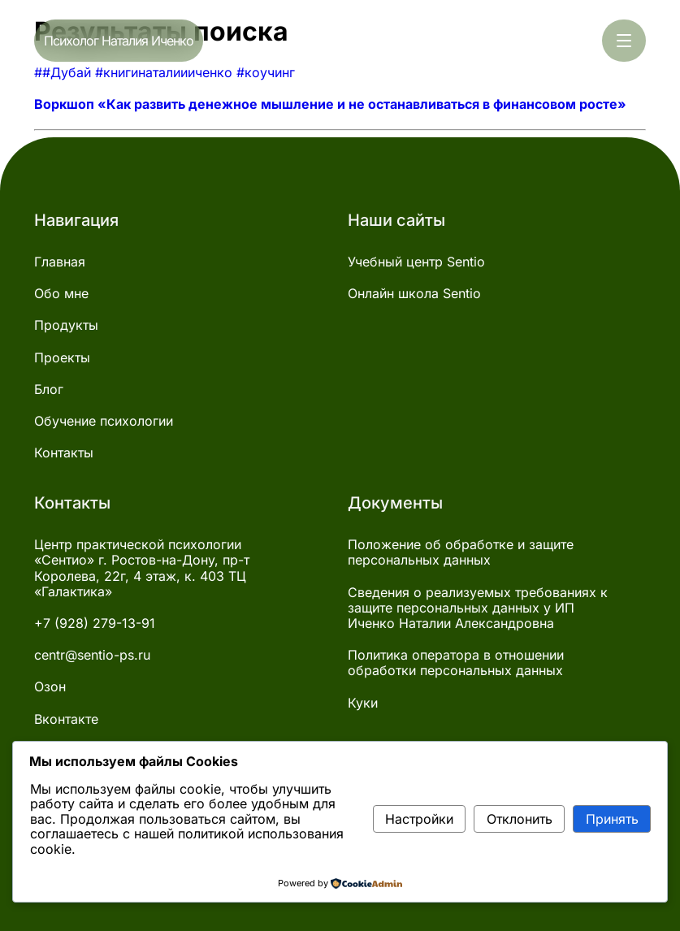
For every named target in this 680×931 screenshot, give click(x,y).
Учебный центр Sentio (416, 262)
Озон (50, 687)
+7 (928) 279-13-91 (94, 623)
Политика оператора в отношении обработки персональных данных (456, 662)
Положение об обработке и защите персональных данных (461, 552)
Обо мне (61, 293)
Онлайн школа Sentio (414, 293)
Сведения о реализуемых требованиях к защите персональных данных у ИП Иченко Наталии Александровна (478, 608)
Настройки (419, 819)
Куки (363, 703)
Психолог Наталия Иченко (118, 40)
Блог (48, 389)
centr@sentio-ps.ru (92, 655)
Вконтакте (66, 719)
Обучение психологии (103, 421)
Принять (612, 819)
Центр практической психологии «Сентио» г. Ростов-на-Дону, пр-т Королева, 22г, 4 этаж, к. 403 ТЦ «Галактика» (141, 568)
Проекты (62, 358)
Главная (59, 262)
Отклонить (519, 819)
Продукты (66, 325)
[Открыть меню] (624, 40)
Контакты (63, 453)
